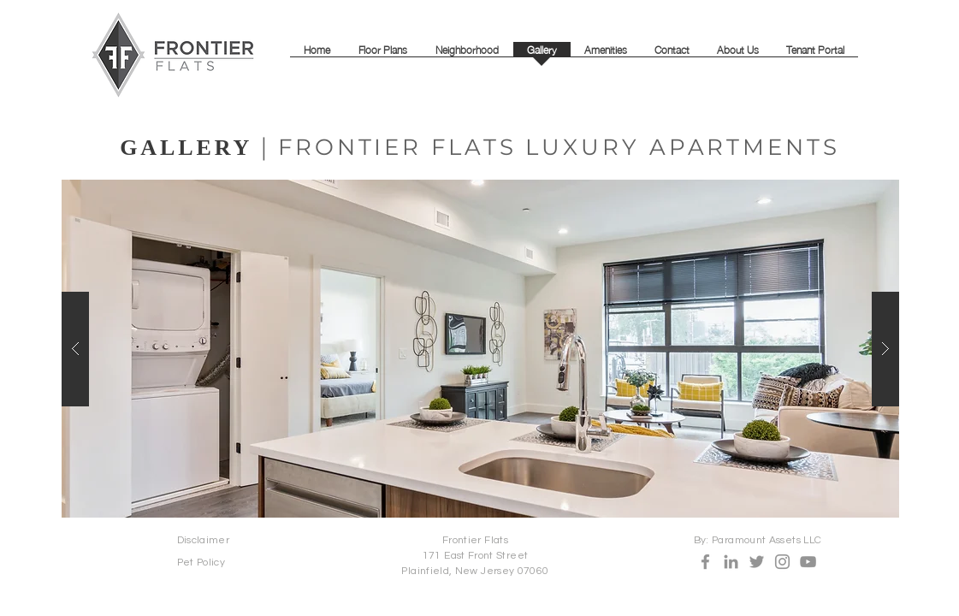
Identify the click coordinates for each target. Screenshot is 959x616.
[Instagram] (782, 562)
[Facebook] (705, 562)
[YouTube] (808, 562)
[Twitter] (757, 562)
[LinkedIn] (731, 562)
